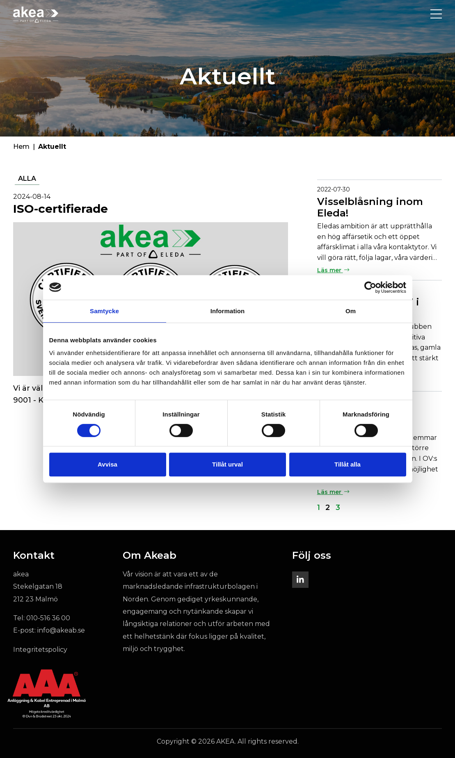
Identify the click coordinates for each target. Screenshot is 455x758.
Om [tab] (350, 310)
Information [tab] (227, 310)
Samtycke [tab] (104, 310)
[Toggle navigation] (436, 14)
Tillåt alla (347, 464)
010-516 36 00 (48, 618)
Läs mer (333, 270)
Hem (21, 146)
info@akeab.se (61, 630)
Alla (27, 178)
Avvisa (107, 464)
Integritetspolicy (40, 649)
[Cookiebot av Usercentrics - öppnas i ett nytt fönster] (370, 287)
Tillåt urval (227, 464)
